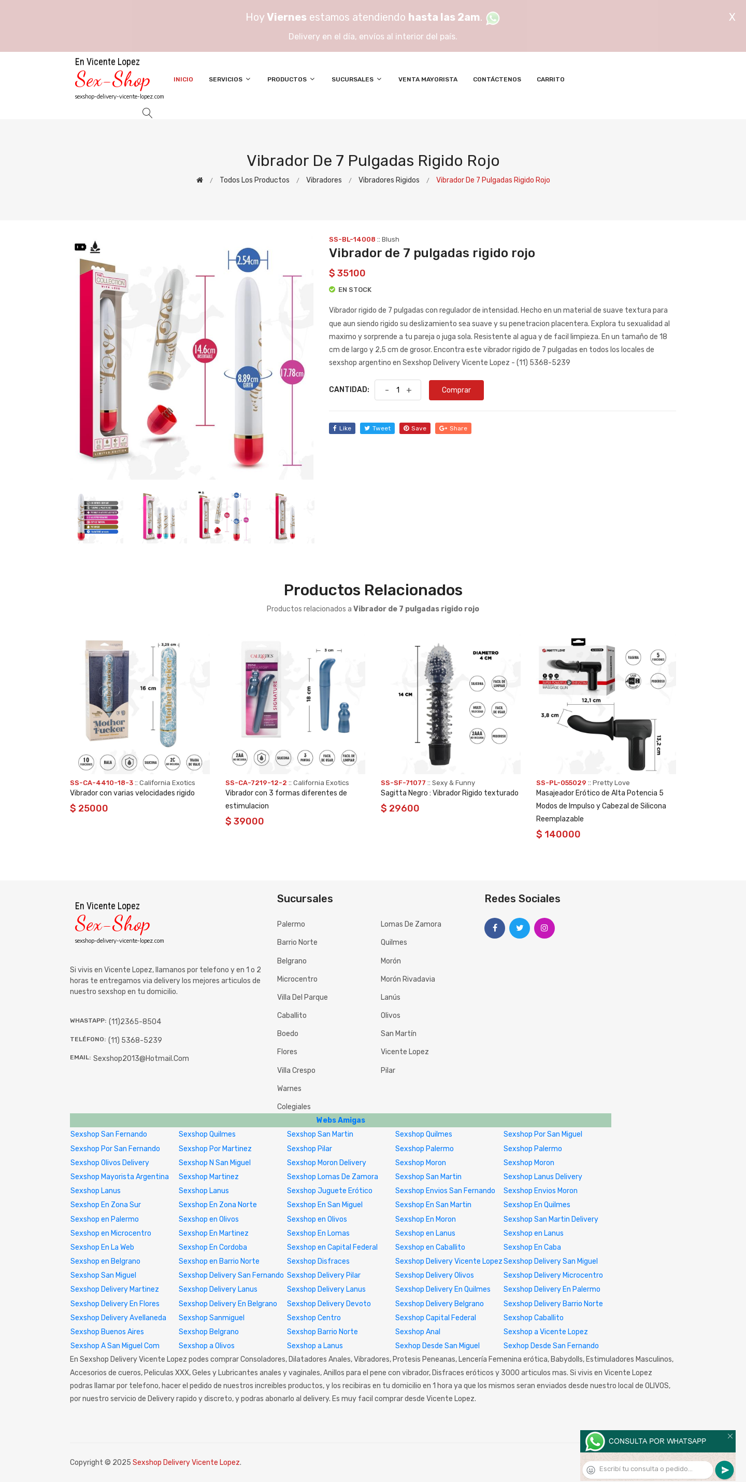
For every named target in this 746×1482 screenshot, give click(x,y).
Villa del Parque (302, 997)
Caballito (292, 1015)
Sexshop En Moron (425, 1219)
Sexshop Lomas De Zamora (332, 1176)
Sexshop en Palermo (104, 1219)
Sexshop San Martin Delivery (551, 1219)
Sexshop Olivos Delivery (109, 1162)
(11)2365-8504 (135, 1021)
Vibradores (324, 180)
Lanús (390, 997)
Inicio (183, 79)
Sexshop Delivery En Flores (115, 1303)
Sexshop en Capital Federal (332, 1247)
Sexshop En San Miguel (325, 1204)
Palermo (291, 924)
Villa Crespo (296, 1070)
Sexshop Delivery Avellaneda (118, 1317)
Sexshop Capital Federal (435, 1317)
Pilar (388, 1070)
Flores (287, 1051)
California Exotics (167, 783)
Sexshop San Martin (320, 1134)
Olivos (390, 1015)
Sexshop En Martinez (214, 1233)
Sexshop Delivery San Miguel (551, 1261)
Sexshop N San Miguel (215, 1162)
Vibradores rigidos (389, 180)
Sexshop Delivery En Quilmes (443, 1289)
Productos (291, 79)
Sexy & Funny (453, 783)
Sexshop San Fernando (108, 1134)
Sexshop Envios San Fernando (445, 1190)
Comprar (456, 390)
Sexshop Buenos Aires (107, 1331)
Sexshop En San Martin (433, 1204)
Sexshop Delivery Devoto (329, 1303)
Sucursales (357, 79)
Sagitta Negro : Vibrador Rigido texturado (450, 793)
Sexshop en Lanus (425, 1233)
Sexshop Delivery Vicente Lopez (449, 1261)
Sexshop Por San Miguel (543, 1134)
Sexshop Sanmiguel (212, 1317)
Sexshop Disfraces (318, 1261)
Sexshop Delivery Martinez (114, 1289)
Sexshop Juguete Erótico (329, 1190)
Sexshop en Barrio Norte (219, 1261)
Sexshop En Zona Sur (105, 1204)
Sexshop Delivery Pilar (324, 1275)
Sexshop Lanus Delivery (543, 1176)
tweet (377, 428)
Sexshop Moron (420, 1162)
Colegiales (294, 1106)
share (453, 428)
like (342, 428)
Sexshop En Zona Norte (218, 1204)
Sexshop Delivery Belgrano (439, 1303)
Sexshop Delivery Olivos (434, 1275)
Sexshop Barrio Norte (322, 1331)
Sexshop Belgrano (209, 1331)
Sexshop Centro (314, 1317)
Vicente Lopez (405, 1051)
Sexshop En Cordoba (213, 1247)
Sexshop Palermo (424, 1148)
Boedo (287, 1033)
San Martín (399, 1033)
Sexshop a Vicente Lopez (546, 1331)
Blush (390, 239)
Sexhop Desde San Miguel (437, 1345)
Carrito (551, 79)
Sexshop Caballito (534, 1317)
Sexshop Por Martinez (215, 1148)
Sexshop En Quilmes (537, 1204)
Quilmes (394, 942)
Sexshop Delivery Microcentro (553, 1275)
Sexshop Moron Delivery (326, 1162)
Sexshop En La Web (102, 1247)
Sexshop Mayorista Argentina (119, 1176)
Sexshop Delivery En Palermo (552, 1289)
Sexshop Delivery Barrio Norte (553, 1303)
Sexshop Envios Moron (541, 1190)
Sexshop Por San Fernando (115, 1148)
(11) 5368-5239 (135, 1040)
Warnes (289, 1088)
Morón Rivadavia (408, 979)
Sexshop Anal (417, 1331)
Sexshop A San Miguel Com (115, 1345)
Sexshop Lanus (95, 1190)
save (415, 428)
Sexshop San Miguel (103, 1275)
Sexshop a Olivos (207, 1345)
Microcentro (297, 979)
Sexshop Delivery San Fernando (231, 1275)
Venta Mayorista (427, 79)
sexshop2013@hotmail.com (141, 1058)
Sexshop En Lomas (318, 1233)
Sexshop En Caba (532, 1247)
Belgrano (292, 961)
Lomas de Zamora (411, 924)
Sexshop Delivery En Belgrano (228, 1303)
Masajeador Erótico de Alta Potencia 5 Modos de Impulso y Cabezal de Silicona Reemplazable (601, 806)
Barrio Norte (297, 942)
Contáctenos (497, 79)
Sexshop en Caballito (430, 1247)
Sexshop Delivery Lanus (218, 1289)
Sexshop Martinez (209, 1176)
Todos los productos (255, 180)
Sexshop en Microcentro (110, 1233)
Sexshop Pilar (309, 1148)
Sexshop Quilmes (207, 1134)
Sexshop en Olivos (209, 1219)
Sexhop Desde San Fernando (551, 1345)
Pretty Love (611, 783)
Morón (391, 961)
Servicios (230, 79)
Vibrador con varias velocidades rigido (132, 793)
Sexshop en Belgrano (105, 1261)
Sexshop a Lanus (315, 1345)
